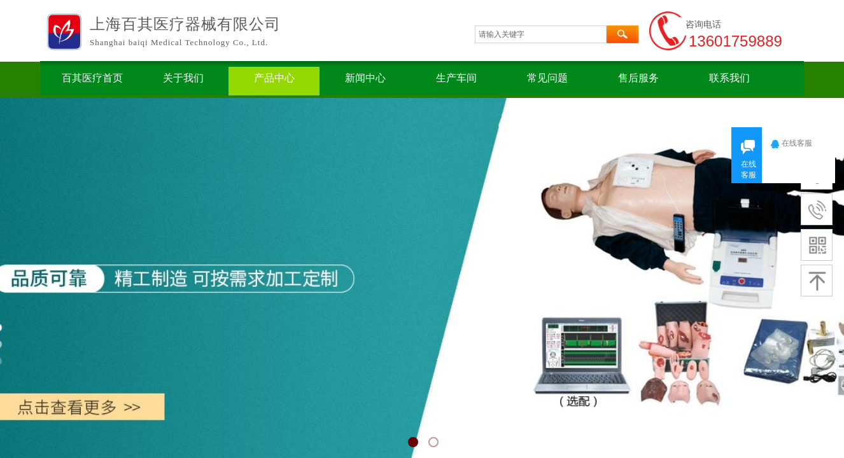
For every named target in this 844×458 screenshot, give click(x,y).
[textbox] (541, 34)
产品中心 (274, 78)
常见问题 (547, 78)
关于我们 (183, 78)
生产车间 (456, 78)
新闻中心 (365, 78)
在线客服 (800, 143)
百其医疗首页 (92, 78)
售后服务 (638, 78)
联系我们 (729, 78)
